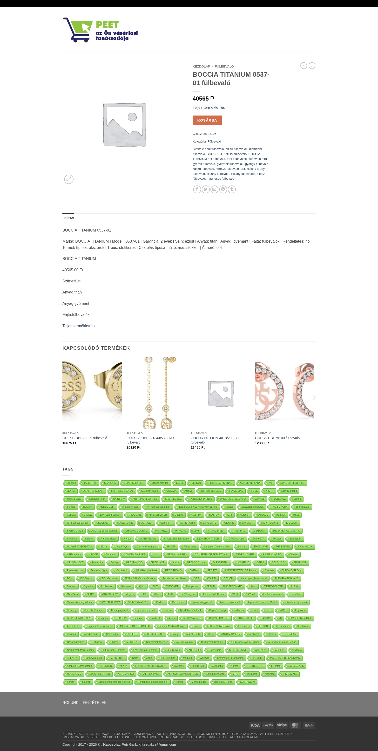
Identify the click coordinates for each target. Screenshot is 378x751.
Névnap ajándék (119, 610)
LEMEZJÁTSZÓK (244, 734)
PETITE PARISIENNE (220, 483)
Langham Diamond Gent (217, 546)
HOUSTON (106, 666)
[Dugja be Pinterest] (223, 189)
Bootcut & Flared (223, 682)
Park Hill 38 (198, 666)
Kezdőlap (201, 66)
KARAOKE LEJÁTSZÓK (113, 734)
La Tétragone (188, 594)
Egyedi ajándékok (146, 610)
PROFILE (72, 538)
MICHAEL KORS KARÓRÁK (135, 626)
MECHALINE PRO (177, 554)
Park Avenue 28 (93, 658)
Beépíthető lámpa (93, 610)
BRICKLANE (157, 562)
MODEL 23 (132, 642)
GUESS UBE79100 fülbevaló (277, 438)
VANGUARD (209, 522)
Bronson (71, 586)
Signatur (88, 586)
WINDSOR (247, 522)
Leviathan (296, 594)
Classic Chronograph (148, 546)
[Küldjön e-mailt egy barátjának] (214, 189)
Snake (175, 562)
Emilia (196, 626)
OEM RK (229, 522)
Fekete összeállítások (174, 578)
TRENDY (72, 658)
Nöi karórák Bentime (212, 642)
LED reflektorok (109, 578)
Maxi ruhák (178, 602)
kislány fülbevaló (218, 174)
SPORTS (212, 570)
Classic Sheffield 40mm (176, 538)
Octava (89, 538)
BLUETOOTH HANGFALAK (207, 737)
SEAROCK (110, 483)
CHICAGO (263, 514)
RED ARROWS (173, 570)
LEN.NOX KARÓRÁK (218, 626)
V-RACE (93, 554)
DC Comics (86, 578)
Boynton (71, 634)
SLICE (254, 491)
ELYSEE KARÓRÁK (300, 618)
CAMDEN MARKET (134, 554)
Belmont (138, 618)
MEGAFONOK (74, 737)
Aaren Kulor (73, 626)
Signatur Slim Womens (100, 626)
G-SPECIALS (290, 674)
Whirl (235, 594)
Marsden (244, 514)
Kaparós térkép (217, 610)
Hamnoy (281, 514)
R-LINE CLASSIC (272, 554)
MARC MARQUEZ (231, 634)
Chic (210, 634)
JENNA (71, 491)
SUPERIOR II (187, 522)
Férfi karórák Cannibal (145, 650)
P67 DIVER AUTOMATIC (286, 530)
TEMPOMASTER (245, 554)
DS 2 (196, 578)
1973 (155, 586)
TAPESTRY (90, 483)
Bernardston (282, 626)
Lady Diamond (289, 491)
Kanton (128, 538)
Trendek (71, 483)
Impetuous (244, 626)
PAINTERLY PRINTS (200, 499)
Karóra (70, 682)
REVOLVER (102, 522)
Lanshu (242, 546)
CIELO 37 (256, 658)
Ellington (275, 666)
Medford (187, 658)
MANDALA (73, 594)
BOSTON (214, 514)
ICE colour (291, 522)
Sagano (104, 618)
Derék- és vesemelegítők (104, 530)
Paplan (179, 682)
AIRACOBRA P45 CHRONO (183, 674)
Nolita (135, 658)
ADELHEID (195, 650)
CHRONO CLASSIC (136, 530)
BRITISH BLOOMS (211, 491)
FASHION (279, 650)
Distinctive (97, 642)
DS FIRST (132, 634)
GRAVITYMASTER (138, 602)
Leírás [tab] (68, 218)
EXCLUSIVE (261, 546)
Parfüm (160, 602)
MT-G (235, 674)
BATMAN (195, 570)
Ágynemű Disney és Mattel (262, 602)
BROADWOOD (134, 562)
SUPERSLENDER (134, 483)
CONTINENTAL (147, 538)
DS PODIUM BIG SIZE (79, 618)
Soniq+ (114, 562)
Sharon (114, 642)
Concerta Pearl (97, 499)
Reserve (276, 538)
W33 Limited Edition (77, 522)
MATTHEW (161, 530)
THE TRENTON (254, 666)
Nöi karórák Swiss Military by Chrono (197, 506)
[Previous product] (312, 65)
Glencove (126, 586)
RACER (171, 546)
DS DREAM (290, 634)
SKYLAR (250, 594)
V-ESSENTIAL (221, 562)
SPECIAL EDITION (99, 674)
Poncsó (229, 506)
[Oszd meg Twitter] (206, 189)
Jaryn (156, 554)
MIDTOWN (259, 530)
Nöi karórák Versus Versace (140, 578)
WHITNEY (260, 650)
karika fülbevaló (203, 169)
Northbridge (112, 634)
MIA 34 (123, 666)
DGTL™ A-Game (192, 618)
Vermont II (217, 666)
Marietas (178, 666)
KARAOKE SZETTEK (77, 734)
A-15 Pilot (196, 514)
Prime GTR (258, 538)
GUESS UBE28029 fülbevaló (84, 438)
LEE (144, 594)
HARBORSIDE (245, 618)
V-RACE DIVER (216, 530)
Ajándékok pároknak (191, 610)
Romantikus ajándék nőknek (153, 682)
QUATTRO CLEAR (93, 491)
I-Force (104, 546)
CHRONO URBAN (291, 570)
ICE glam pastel (149, 491)
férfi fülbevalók (237, 159)
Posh (253, 586)
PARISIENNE (117, 658)
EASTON (266, 618)
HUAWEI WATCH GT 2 (79, 546)
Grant (255, 610)
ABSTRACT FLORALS (145, 499)
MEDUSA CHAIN (196, 562)
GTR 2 (260, 562)
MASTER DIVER (158, 514)
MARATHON (193, 634)
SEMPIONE (300, 562)
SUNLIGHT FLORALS (292, 483)
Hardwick (156, 618)
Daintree (269, 570)
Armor (172, 618)
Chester (294, 554)
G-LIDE (88, 514)
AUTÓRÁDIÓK (145, 737)
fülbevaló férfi (258, 159)
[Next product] (303, 65)
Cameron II (166, 522)
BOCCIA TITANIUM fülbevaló (227, 154)
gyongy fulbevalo (256, 164)
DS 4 (69, 578)
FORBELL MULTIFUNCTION (150, 666)
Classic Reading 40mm (79, 602)
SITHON (228, 578)
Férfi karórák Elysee (213, 594)
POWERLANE (125, 522)
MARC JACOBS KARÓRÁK (285, 658)
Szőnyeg (71, 610)
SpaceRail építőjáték (252, 506)
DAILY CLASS (296, 666)
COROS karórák (236, 538)
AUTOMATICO (126, 674)
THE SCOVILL (173, 650)
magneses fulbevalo (220, 178)
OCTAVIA (171, 491)
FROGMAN (134, 514)
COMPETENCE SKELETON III (211, 554)
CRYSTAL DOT (75, 562)
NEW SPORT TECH (208, 538)
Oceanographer (75, 642)
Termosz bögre (99, 570)
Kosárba (207, 120)
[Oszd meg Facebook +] (197, 189)
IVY (270, 483)
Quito (142, 586)
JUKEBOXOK (143, 734)
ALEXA (295, 586)
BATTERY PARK (151, 674)
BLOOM (87, 506)
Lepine (297, 499)
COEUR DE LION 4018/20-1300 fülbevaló (215, 440)
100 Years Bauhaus (110, 514)
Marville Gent (107, 506)
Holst (296, 514)
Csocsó (168, 610)
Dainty (175, 634)
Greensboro (215, 650)
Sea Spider (295, 538)
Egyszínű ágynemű (202, 602)
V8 (280, 618)
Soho (149, 658)
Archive (188, 491)
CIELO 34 (262, 626)
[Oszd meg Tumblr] (232, 189)
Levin (197, 530)
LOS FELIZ (243, 562)
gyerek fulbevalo (204, 164)
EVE (170, 594)
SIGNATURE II (75, 530)
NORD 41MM (74, 674)
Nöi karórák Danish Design (282, 642)
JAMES (283, 610)
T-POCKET (172, 586)
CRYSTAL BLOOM (110, 602)
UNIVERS (180, 530)
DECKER (121, 618)
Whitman (204, 658)
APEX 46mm (74, 554)
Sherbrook (302, 626)
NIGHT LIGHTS (269, 522)
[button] (69, 179)
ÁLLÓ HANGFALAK (244, 737)
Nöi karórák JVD (184, 642)
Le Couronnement (273, 594)
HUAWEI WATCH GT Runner (240, 570)
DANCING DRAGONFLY (233, 499)
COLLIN (211, 578)
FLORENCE (279, 499)
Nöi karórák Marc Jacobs (80, 650)
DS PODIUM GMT (219, 618)
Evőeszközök (305, 546)
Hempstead (192, 586)
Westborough (91, 634)
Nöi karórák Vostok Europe (245, 642)
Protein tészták (75, 570)
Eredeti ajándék (160, 483)
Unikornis (239, 610)
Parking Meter (108, 538)
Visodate (297, 650)
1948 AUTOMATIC (233, 586)
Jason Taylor (122, 546)
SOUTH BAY (279, 562)
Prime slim (97, 562)
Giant (157, 594)
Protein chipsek (130, 506)
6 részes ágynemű (230, 602)
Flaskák (86, 682)
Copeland (111, 554)
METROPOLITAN (273, 586)
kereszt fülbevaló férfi (230, 169)
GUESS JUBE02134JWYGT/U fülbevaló (150, 440)
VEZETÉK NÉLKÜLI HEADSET (110, 737)
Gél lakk (71, 514)
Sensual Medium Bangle (172, 626)
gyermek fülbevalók (230, 164)
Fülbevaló (224, 66)
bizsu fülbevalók (237, 149)
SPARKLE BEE (173, 499)
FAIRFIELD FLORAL (122, 491)
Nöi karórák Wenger (157, 642)
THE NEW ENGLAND (286, 578)
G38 (229, 514)
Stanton (271, 634)
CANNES (260, 499)
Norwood (270, 674)
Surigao (71, 506)
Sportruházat (302, 506)
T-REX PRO (238, 530)
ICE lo (179, 483)
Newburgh (254, 634)
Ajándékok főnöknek (146, 570)
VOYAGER (147, 522)
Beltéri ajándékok (215, 674)
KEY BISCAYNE (238, 650)
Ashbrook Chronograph (79, 666)
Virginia (130, 594)
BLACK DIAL (236, 491)
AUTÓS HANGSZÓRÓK (174, 734)
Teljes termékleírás (209, 107)
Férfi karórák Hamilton (113, 650)
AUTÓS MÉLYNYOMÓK (212, 734)
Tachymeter (190, 546)
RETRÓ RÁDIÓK (172, 737)
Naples (234, 666)
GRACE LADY (110, 594)
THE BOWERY (279, 506)
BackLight (251, 674)
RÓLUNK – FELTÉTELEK (84, 703)
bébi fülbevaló (214, 149)
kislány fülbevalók (243, 174)
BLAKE (90, 594)
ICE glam (196, 483)
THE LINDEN (283, 546)
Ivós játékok (121, 570)
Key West (300, 610)
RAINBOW (119, 499)
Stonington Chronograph (230, 658)
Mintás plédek (198, 682)
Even (268, 610)
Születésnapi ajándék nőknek (114, 682)
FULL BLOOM (167, 658)
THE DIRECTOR (155, 634)
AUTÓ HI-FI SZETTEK (276, 734)
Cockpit (179, 514)
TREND (211, 586)
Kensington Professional (254, 578)
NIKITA (269, 491)
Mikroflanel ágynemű (295, 602)
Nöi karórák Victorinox (158, 506)
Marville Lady (74, 499)
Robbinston (107, 586)
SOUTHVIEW (247, 682)
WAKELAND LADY (250, 483)
